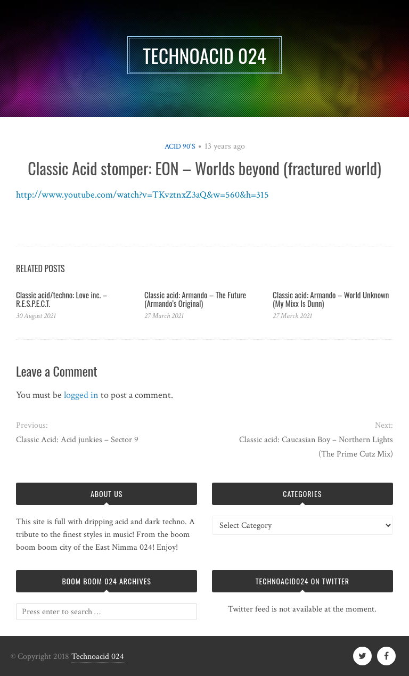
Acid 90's (180, 146)
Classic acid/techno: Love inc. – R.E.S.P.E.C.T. (61, 299)
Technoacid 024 (97, 656)
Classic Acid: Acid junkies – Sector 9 (77, 439)
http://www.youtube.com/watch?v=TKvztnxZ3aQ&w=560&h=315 (142, 195)
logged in (81, 395)
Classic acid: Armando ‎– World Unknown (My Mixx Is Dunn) (331, 299)
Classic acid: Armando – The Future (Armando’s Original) (195, 299)
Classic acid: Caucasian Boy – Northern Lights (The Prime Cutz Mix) (316, 447)
